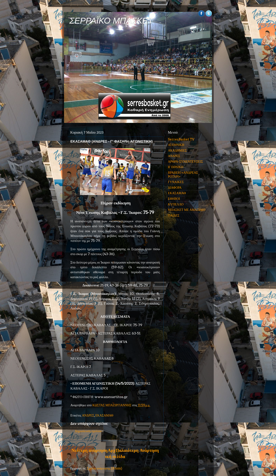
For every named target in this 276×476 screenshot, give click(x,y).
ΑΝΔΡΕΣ (88, 415)
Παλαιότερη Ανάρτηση (137, 450)
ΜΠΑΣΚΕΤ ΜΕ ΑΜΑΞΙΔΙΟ (186, 210)
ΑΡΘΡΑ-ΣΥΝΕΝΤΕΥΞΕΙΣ (185, 161)
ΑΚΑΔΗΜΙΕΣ (177, 150)
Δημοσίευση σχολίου (88, 431)
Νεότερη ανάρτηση (89, 450)
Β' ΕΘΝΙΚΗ (175, 167)
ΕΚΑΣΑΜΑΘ (104, 415)
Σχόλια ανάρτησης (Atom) (104, 468)
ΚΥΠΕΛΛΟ (175, 204)
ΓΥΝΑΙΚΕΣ (176, 182)
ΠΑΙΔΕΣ (173, 215)
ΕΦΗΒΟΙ (174, 199)
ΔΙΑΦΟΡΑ (174, 187)
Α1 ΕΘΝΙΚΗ (176, 145)
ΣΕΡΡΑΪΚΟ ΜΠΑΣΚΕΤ (111, 20)
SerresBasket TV (181, 139)
